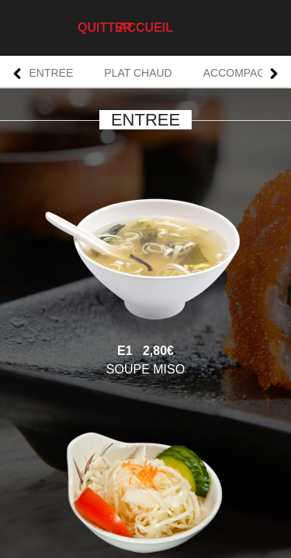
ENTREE (51, 73)
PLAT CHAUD (137, 73)
